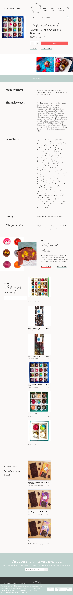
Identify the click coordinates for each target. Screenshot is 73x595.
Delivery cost (46, 36)
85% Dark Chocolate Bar (34, 328)
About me (33, 48)
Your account (7, 583)
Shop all (7, 475)
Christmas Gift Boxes (43, 17)
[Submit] (46, 569)
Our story (23, 583)
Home (32, 17)
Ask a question (62, 266)
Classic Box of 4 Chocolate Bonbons (37, 443)
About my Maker (46, 48)
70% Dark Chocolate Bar (34, 356)
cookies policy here (20, 590)
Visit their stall (46, 266)
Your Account (61, 9)
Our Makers (45, 9)
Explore (17, 8)
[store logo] (36, 8)
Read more (62, 261)
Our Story (53, 9)
